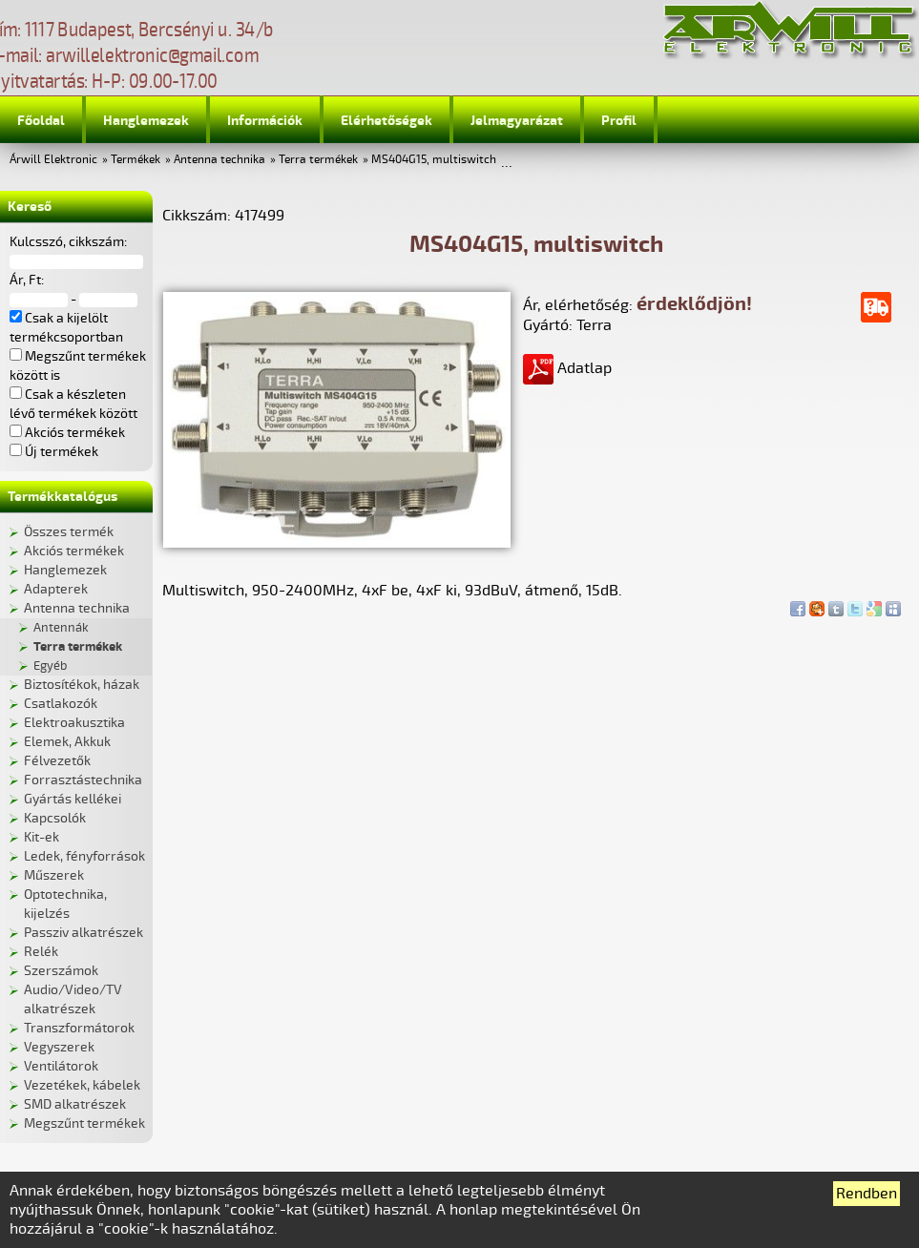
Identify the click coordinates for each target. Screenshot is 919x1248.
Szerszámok (61, 971)
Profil (619, 121)
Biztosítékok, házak (81, 684)
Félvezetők (57, 761)
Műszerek (54, 875)
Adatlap (567, 368)
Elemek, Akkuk (67, 742)
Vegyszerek (59, 1047)
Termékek (135, 160)
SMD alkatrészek (75, 1104)
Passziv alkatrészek (83, 933)
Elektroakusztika (74, 723)
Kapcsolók (55, 818)
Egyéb (50, 666)
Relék (41, 952)
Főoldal (41, 121)
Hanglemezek (146, 121)
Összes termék (69, 532)
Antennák (61, 627)
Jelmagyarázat (516, 121)
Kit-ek (41, 837)
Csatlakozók (60, 704)
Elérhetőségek (386, 121)
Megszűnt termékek (84, 1123)
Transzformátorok (79, 1028)
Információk (265, 121)
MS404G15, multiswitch (433, 160)
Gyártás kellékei (72, 799)
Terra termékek (318, 160)
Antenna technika (219, 160)
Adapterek (56, 589)
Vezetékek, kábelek (82, 1085)
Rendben (866, 1193)
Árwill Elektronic (53, 160)
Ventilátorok (61, 1066)
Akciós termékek (74, 551)
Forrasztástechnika (83, 780)
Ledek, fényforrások (84, 856)
